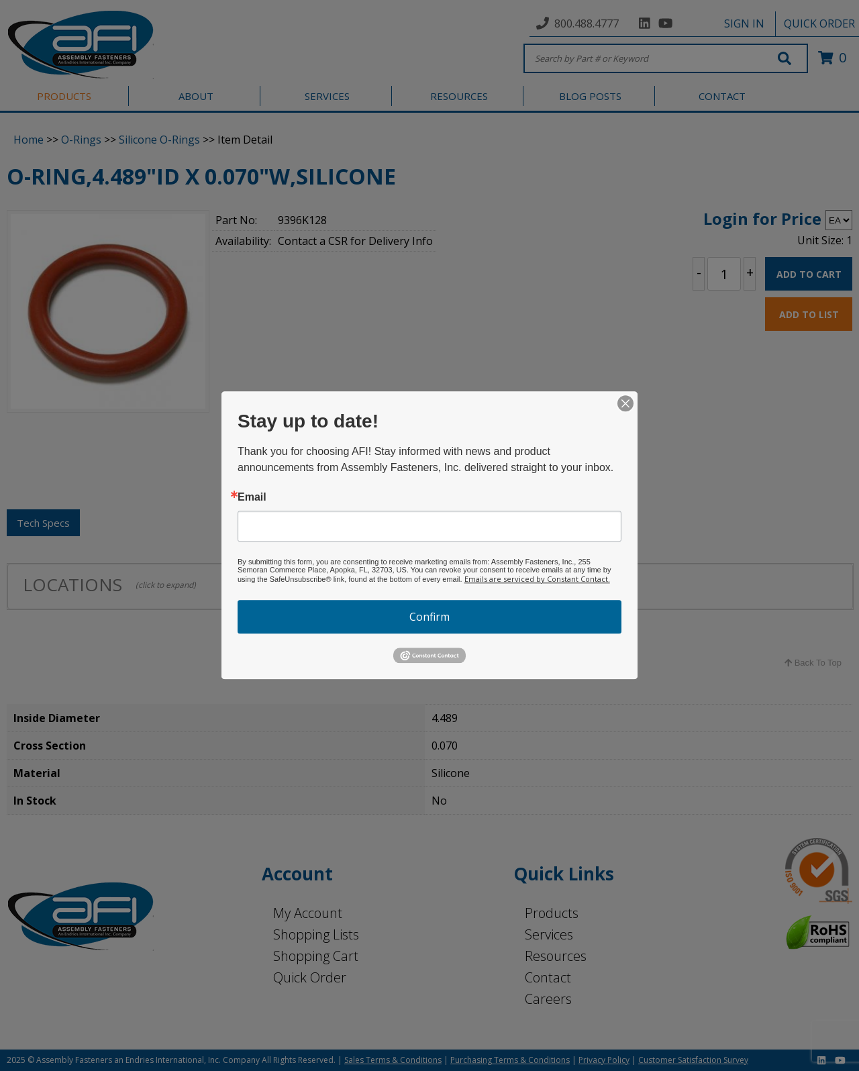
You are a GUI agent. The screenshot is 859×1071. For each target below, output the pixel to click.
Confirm (429, 616)
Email (252, 497)
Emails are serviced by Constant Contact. (537, 579)
